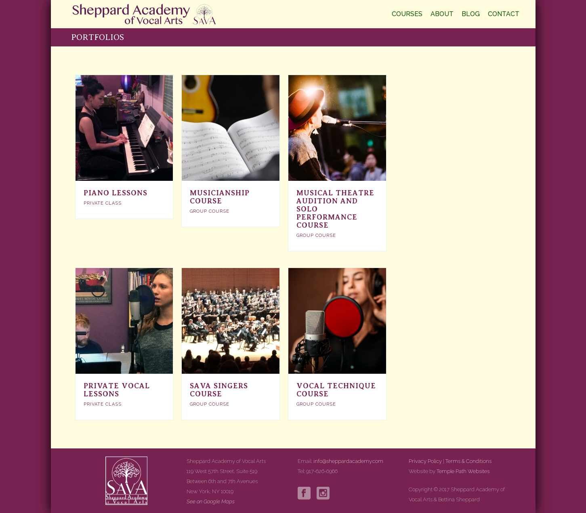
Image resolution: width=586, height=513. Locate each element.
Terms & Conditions (468, 461)
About (442, 14)
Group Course (209, 211)
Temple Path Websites (463, 471)
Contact (503, 14)
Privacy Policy (425, 461)
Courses (407, 14)
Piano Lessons (115, 193)
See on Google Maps (211, 501)
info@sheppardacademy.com (348, 461)
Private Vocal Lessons (117, 390)
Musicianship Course (220, 197)
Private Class (103, 203)
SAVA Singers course (219, 390)
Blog (471, 14)
